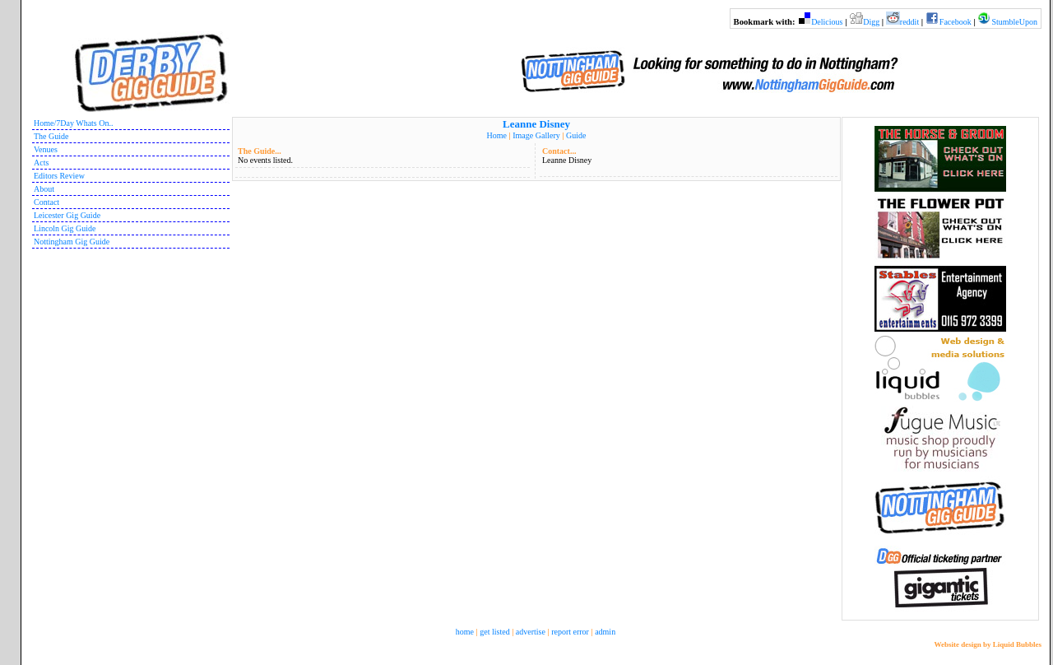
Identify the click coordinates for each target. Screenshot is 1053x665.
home (465, 631)
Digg (871, 21)
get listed (494, 631)
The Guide (51, 136)
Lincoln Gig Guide (65, 228)
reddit (909, 21)
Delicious (826, 21)
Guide (576, 135)
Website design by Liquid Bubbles (987, 644)
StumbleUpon (1014, 21)
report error (570, 631)
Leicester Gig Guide (67, 215)
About (44, 188)
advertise (530, 631)
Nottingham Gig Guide (71, 241)
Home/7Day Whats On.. (73, 123)
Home (497, 135)
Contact (46, 202)
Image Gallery (536, 135)
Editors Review (59, 175)
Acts (41, 162)
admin (605, 631)
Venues (46, 149)
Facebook (955, 21)
